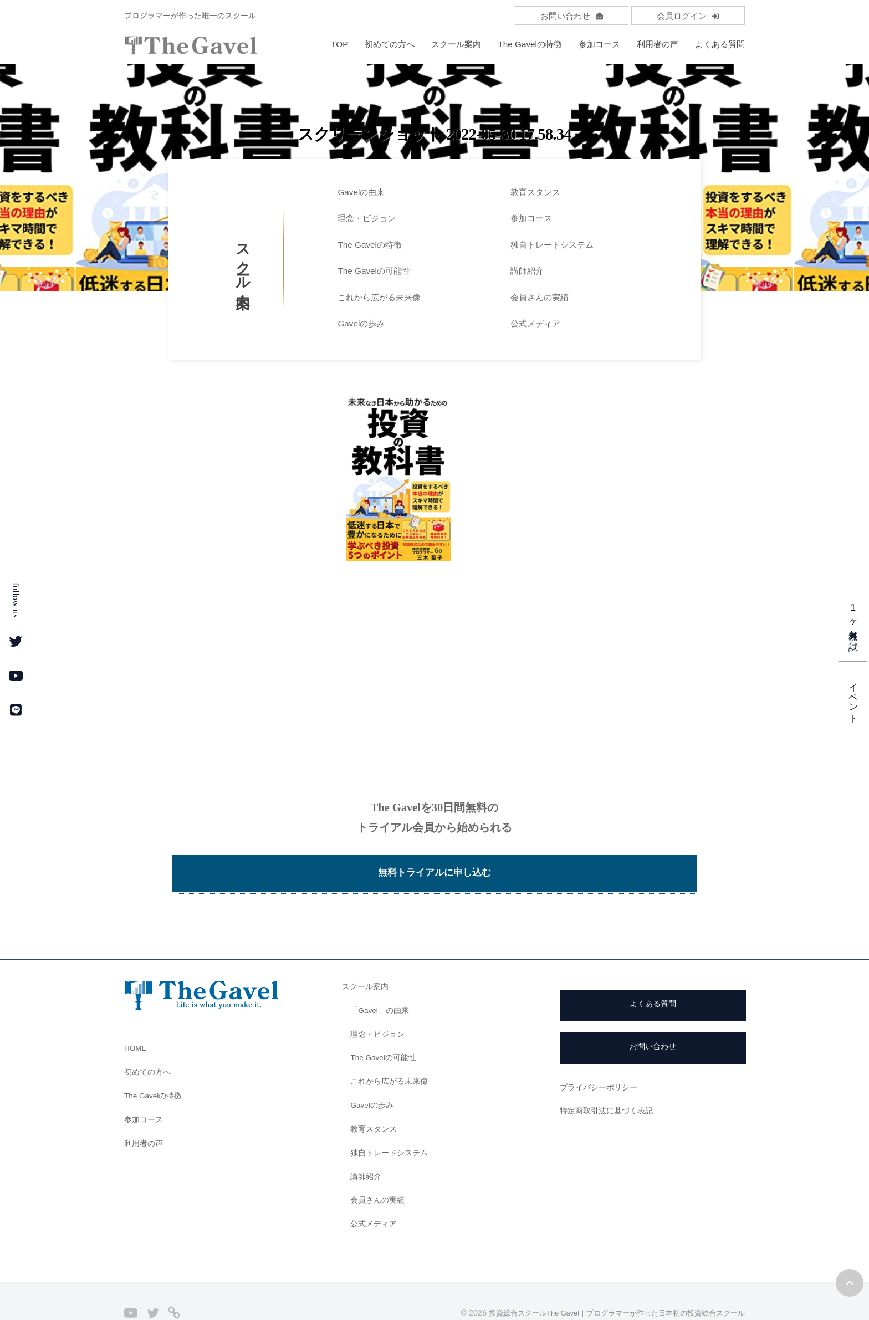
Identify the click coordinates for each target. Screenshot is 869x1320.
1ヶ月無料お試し (853, 623)
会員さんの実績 (539, 297)
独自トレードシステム (552, 244)
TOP (339, 44)
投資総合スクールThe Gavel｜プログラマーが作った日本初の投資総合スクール (606, 1282)
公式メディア (535, 323)
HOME (137, 1017)
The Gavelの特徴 (530, 44)
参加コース (599, 44)
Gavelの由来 (361, 192)
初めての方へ (390, 44)
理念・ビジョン (367, 218)
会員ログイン (688, 16)
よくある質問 (720, 44)
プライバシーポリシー (601, 1056)
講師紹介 (527, 270)
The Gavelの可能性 (374, 270)
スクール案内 (456, 44)
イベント (853, 697)
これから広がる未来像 (379, 297)
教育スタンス (535, 192)
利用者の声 (657, 44)
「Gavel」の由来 (382, 979)
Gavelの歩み (361, 323)
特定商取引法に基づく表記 (610, 1079)
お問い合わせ (571, 16)
